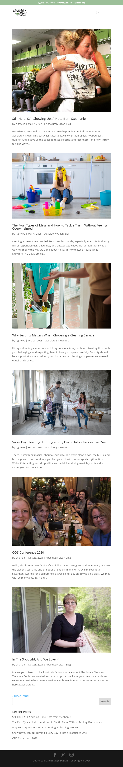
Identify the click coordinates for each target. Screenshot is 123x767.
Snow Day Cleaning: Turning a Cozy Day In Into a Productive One (59, 442)
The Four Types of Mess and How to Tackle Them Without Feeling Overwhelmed (59, 226)
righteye (20, 123)
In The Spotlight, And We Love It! (35, 659)
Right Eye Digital (58, 760)
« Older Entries (21, 696)
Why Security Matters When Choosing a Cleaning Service (53, 335)
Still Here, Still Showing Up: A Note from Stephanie (49, 119)
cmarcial (21, 557)
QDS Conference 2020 (28, 552)
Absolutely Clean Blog (58, 123)
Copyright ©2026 (80, 760)
